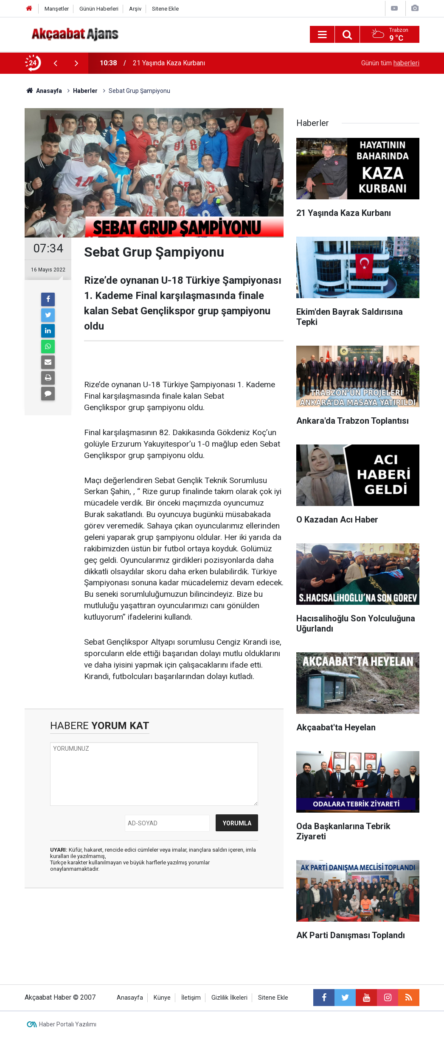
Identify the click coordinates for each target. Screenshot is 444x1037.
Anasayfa (130, 997)
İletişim (191, 997)
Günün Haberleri (98, 9)
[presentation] (55, 63)
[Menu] (322, 35)
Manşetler (57, 9)
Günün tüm (390, 63)
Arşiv (135, 9)
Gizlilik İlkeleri (229, 997)
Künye (162, 997)
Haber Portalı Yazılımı (67, 1024)
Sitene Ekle (165, 9)
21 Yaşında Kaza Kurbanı (169, 63)
